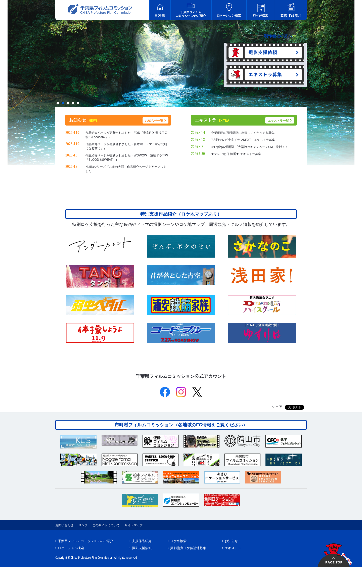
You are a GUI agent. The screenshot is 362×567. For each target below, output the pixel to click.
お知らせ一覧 (154, 121)
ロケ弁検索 (178, 541)
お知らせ (231, 541)
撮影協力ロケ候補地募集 (188, 548)
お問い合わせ (64, 525)
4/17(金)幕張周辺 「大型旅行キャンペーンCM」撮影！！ (249, 147)
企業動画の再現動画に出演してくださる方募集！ (244, 133)
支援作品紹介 (142, 541)
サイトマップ (134, 525)
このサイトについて (106, 525)
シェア (277, 407)
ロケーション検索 (71, 548)
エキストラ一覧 (278, 121)
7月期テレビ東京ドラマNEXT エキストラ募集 (244, 140)
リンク (82, 525)
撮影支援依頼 (142, 548)
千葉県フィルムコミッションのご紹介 (85, 541)
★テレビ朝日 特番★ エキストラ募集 (236, 154)
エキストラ (233, 548)
